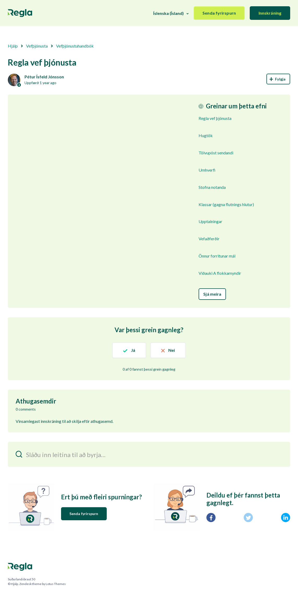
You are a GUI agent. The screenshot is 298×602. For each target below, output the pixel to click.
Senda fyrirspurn (219, 12)
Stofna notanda (212, 187)
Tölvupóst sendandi (216, 152)
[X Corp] (248, 517)
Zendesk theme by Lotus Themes (42, 584)
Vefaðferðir (209, 238)
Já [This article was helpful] (133, 350)
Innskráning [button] (270, 12)
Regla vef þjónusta (215, 118)
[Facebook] (211, 517)
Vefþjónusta (37, 45)
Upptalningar (210, 221)
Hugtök (206, 135)
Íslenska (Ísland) (168, 13)
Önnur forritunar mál (217, 255)
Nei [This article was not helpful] (171, 350)
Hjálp (13, 45)
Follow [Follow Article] (278, 79)
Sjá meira (212, 293)
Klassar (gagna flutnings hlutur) (226, 204)
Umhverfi (207, 169)
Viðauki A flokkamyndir (220, 273)
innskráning (51, 421)
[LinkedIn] (285, 517)
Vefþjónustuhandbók (75, 45)
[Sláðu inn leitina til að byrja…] (149, 454)
